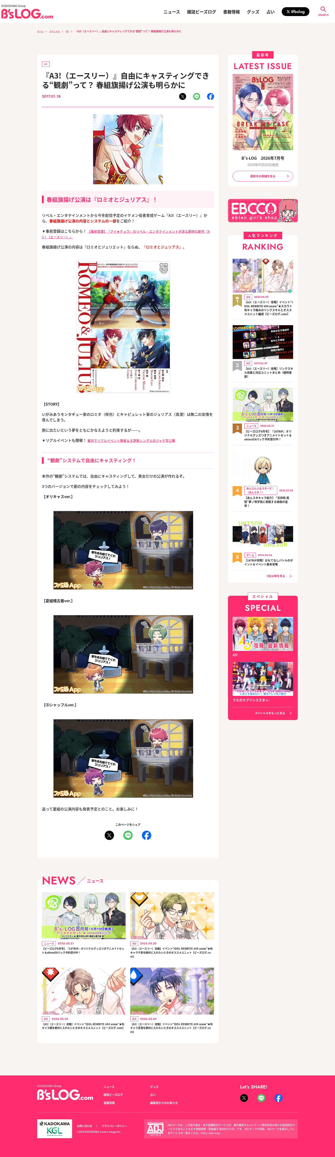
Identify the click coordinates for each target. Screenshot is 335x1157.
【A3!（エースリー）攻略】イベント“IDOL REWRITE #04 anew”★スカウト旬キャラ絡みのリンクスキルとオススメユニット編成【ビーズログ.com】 (268, 312)
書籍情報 (231, 12)
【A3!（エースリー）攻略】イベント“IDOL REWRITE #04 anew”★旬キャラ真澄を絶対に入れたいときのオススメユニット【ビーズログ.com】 (171, 1036)
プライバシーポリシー (119, 1126)
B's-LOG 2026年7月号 (263, 157)
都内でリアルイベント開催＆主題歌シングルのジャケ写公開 (137, 441)
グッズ (253, 12)
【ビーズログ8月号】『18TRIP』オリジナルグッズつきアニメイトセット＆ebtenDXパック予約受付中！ (83, 956)
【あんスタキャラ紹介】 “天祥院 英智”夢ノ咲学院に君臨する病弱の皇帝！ (268, 515)
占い (270, 12)
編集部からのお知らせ (166, 1102)
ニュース (172, 12)
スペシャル (57, 31)
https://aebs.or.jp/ (211, 1133)
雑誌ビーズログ (201, 12)
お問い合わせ (86, 1126)
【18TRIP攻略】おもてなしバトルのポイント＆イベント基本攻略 (268, 576)
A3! (72, 31)
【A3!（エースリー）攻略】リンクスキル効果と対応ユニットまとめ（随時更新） (268, 380)
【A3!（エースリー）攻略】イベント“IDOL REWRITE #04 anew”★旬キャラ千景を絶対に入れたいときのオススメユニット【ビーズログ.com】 (171, 956)
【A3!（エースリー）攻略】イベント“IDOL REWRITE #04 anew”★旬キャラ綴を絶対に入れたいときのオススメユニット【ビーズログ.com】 (82, 1036)
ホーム (41, 31)
